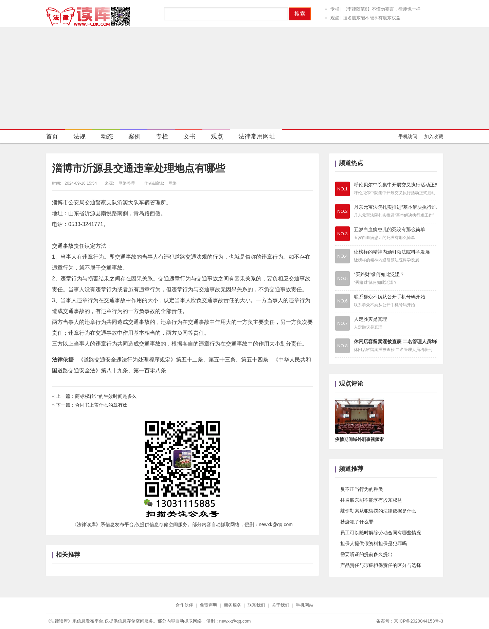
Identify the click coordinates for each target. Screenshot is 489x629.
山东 (73, 213)
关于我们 (280, 605)
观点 (334, 17)
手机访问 (407, 136)
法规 (75, 137)
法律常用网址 (252, 137)
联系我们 (256, 605)
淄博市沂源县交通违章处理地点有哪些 (138, 168)
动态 (102, 137)
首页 (52, 136)
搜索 (299, 14)
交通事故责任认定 (73, 246)
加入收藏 (433, 136)
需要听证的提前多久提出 (366, 554)
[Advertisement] (244, 78)
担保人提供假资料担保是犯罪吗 (373, 543)
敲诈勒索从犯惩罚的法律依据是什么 (378, 511)
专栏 (334, 9)
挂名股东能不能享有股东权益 (371, 17)
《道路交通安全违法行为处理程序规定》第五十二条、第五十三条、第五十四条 (173, 360)
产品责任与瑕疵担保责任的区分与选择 (380, 565)
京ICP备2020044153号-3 (418, 621)
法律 (57, 360)
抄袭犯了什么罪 (357, 521)
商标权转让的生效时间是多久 (106, 396)
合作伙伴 (184, 605)
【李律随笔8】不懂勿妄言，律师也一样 (381, 9)
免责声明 (208, 605)
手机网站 (304, 605)
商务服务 (232, 605)
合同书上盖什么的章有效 (101, 405)
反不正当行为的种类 (361, 489)
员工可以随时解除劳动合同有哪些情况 (380, 532)
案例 (130, 137)
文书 (185, 137)
